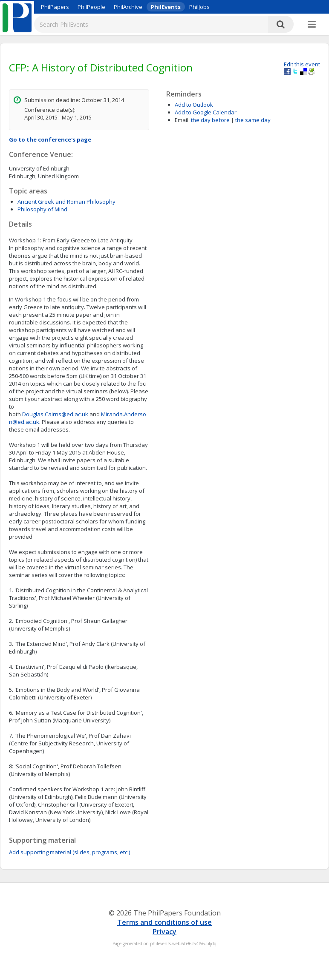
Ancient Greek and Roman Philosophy (66, 201)
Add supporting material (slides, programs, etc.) (69, 852)
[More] (312, 25)
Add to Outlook (194, 104)
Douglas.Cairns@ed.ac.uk (55, 414)
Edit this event (302, 64)
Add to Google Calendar (206, 112)
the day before (210, 120)
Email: (182, 120)
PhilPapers (55, 7)
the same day (253, 120)
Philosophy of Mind (42, 209)
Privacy (164, 931)
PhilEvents (166, 7)
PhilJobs (199, 7)
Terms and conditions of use (164, 922)
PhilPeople (91, 7)
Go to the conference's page (50, 139)
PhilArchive (128, 7)
